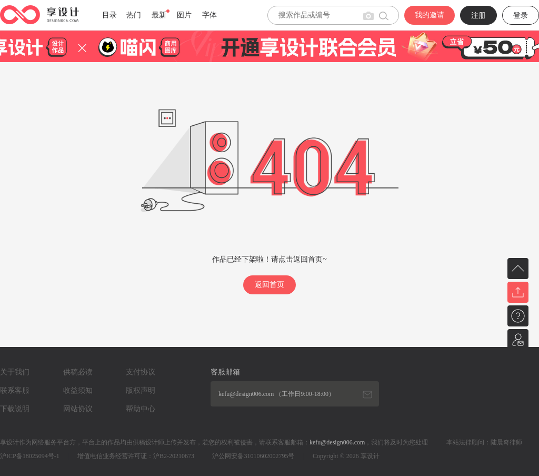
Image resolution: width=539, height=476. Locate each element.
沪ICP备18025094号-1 (29, 456)
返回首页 (269, 285)
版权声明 (140, 390)
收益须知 (78, 390)
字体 (209, 15)
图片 (184, 15)
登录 (520, 15)
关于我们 (14, 372)
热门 (133, 15)
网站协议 (78, 409)
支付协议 (140, 372)
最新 (159, 15)
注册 (478, 15)
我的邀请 (429, 15)
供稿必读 (78, 372)
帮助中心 (140, 409)
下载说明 (14, 409)
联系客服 (14, 390)
